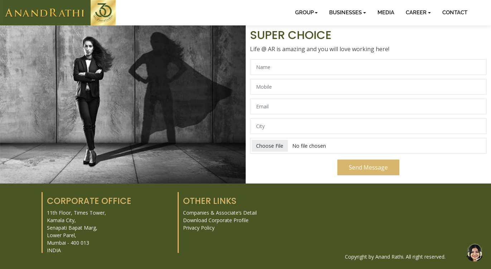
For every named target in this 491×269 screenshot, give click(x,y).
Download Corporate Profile (216, 220)
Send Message (368, 167)
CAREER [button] (416, 12)
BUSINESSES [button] (345, 12)
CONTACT (454, 12)
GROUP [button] (304, 12)
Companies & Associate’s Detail (220, 212)
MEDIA (385, 12)
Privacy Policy (199, 227)
